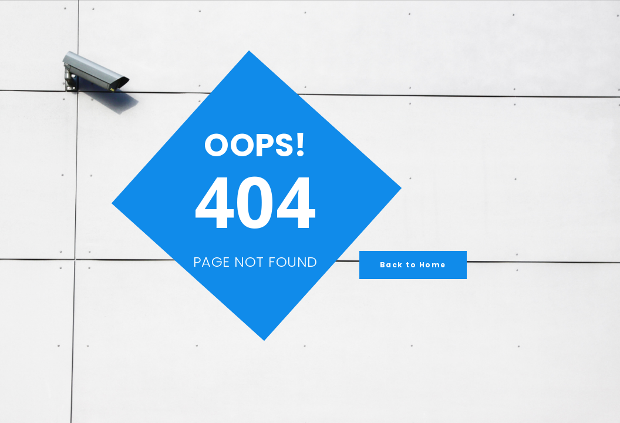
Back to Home (413, 265)
